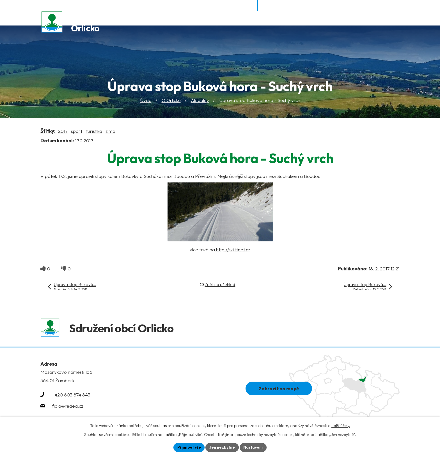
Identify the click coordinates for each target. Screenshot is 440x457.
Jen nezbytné (222, 447)
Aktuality (200, 101)
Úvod (146, 101)
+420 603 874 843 (71, 396)
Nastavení (254, 447)
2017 (63, 131)
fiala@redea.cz (67, 407)
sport (76, 131)
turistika (94, 131)
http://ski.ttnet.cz (232, 250)
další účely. (340, 425)
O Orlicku (171, 101)
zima (110, 131)
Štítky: (48, 131)
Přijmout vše (188, 447)
